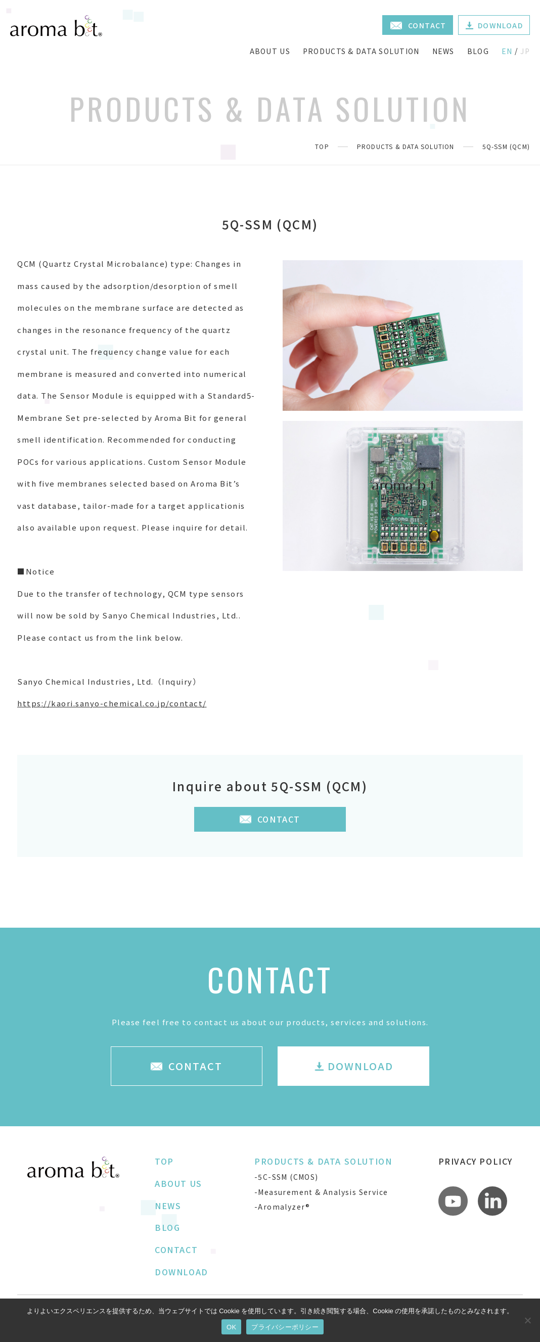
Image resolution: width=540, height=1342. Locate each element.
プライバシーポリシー (285, 1327)
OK (231, 1327)
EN (507, 51)
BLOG (478, 51)
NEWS (443, 51)
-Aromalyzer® (282, 1207)
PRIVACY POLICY (475, 1161)
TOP (322, 146)
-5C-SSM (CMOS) (286, 1177)
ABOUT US (270, 51)
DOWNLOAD (181, 1272)
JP (525, 51)
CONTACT (176, 1249)
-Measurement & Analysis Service (321, 1192)
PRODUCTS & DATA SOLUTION (361, 51)
